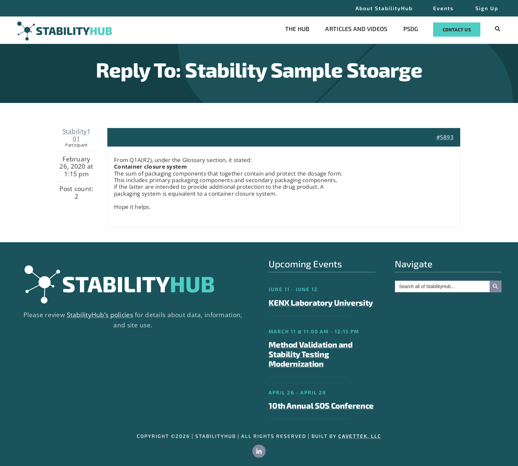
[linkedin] (259, 451)
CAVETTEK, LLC (359, 436)
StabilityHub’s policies (100, 315)
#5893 (445, 137)
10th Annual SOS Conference (321, 405)
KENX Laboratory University (321, 302)
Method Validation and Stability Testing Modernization (310, 354)
